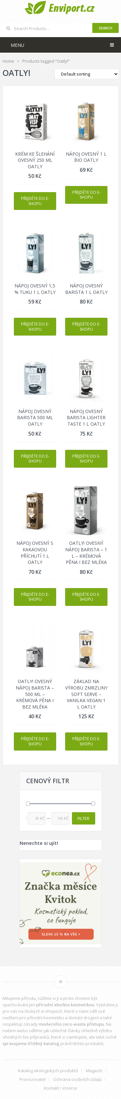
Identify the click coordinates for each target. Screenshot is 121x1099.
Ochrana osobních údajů (77, 1079)
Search (105, 28)
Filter (83, 818)
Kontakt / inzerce (60, 1088)
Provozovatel (32, 1079)
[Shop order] (87, 74)
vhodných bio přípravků (26, 1037)
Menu (17, 45)
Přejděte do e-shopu (35, 201)
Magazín (94, 1071)
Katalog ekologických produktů (48, 1071)
